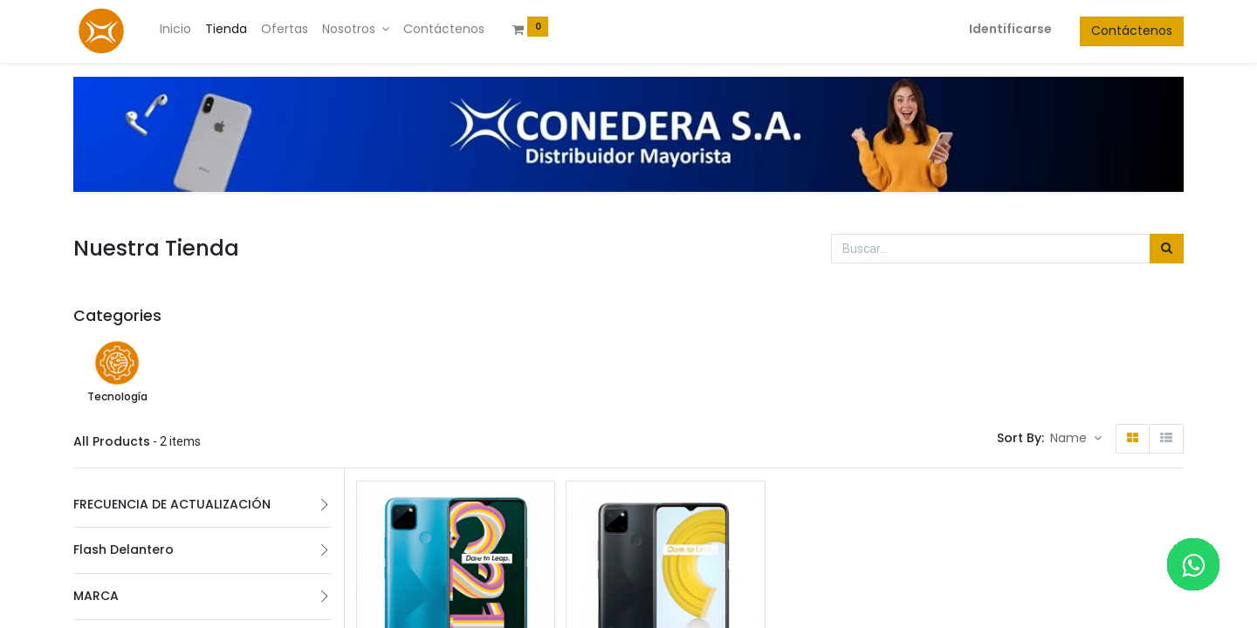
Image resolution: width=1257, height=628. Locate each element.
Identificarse (1010, 29)
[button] (1076, 439)
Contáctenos (1131, 30)
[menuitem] (175, 29)
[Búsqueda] (1167, 248)
